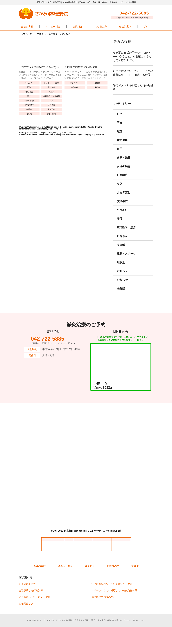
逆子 (119, 152)
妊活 (51, 100)
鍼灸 (119, 135)
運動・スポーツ (126, 257)
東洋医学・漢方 (126, 231)
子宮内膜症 (29, 105)
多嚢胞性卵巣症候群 (51, 96)
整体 (119, 187)
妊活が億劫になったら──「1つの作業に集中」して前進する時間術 (133, 74)
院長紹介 (78, 26)
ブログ (147, 26)
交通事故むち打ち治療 (31, 590)
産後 (119, 222)
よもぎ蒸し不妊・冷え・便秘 (34, 597)
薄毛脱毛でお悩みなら (103, 597)
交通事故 (122, 205)
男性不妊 (51, 109)
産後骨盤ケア (26, 603)
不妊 (29, 87)
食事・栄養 (51, 113)
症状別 (121, 266)
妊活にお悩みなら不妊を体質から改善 (111, 583)
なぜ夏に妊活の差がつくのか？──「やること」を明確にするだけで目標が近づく (133, 56)
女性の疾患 (29, 100)
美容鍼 (121, 249)
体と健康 (122, 144)
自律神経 (75, 87)
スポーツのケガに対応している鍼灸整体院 (114, 590)
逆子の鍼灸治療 (27, 583)
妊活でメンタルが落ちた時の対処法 (133, 91)
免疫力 (51, 91)
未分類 (121, 292)
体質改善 (29, 91)
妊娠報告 (122, 179)
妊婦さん (122, 240)
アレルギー (29, 83)
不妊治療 (51, 87)
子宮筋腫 (51, 105)
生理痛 (29, 109)
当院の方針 (27, 26)
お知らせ (122, 275)
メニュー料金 (53, 26)
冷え (29, 96)
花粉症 (29, 113)
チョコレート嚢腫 (51, 83)
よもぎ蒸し (123, 196)
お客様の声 (100, 26)
